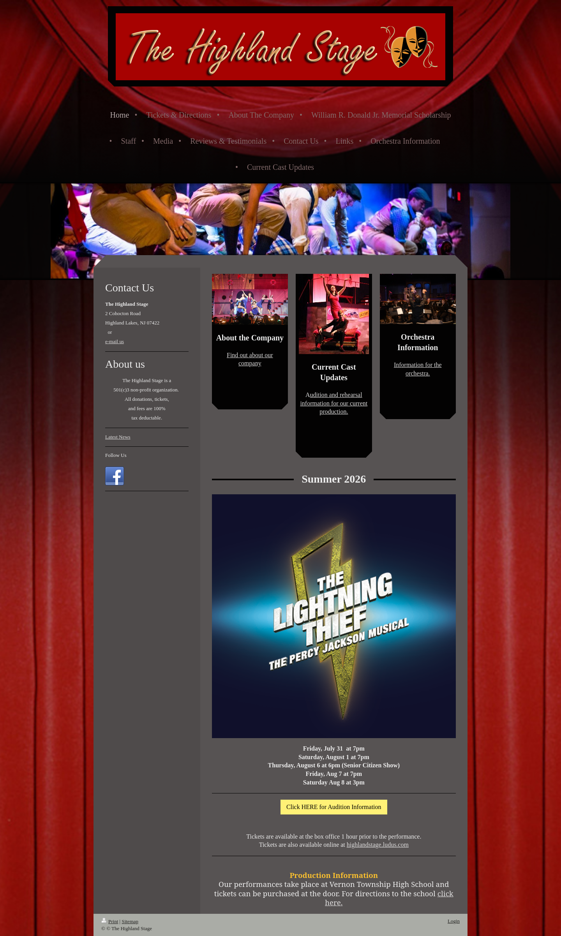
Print (109, 921)
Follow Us (116, 455)
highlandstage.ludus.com (378, 844)
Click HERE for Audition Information (333, 807)
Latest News (118, 437)
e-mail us (114, 341)
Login (454, 921)
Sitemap (130, 921)
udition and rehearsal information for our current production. (333, 403)
